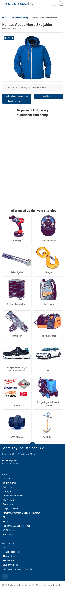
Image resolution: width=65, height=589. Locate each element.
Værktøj (17, 240)
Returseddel (8, 560)
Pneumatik (17, 336)
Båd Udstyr (48, 437)
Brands (17, 405)
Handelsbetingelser (12, 552)
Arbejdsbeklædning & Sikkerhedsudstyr (21, 513)
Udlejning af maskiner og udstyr (18, 569)
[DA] (19, 4)
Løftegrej (48, 272)
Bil (48, 370)
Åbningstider (9, 556)
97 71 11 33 (7, 457)
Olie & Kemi (48, 304)
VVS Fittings (17, 437)
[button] (32, 58)
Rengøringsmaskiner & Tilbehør (17, 526)
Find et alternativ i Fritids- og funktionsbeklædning (17, 98)
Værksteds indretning (17, 304)
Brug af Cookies (10, 565)
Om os (6, 547)
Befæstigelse (16, 272)
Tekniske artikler (48, 240)
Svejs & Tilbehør (48, 336)
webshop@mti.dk (10, 460)
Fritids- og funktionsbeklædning (15, 18)
